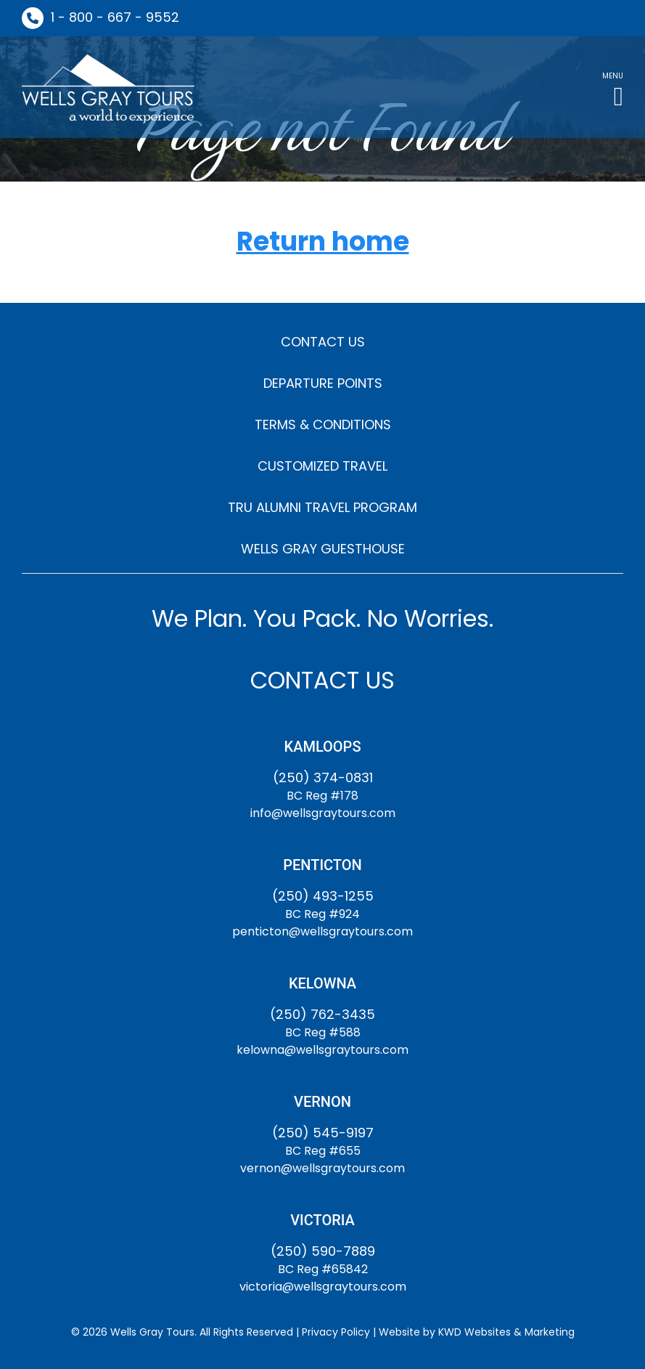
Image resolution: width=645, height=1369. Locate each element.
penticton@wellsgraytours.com (322, 931)
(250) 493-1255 (323, 896)
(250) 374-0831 (323, 777)
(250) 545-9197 (323, 1133)
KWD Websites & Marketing (506, 1332)
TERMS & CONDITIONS (323, 424)
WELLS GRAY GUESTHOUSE (323, 549)
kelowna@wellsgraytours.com (322, 1049)
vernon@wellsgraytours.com (322, 1168)
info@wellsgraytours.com (322, 813)
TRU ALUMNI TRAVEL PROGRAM (322, 507)
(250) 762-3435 (322, 1014)
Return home (323, 242)
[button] (612, 87)
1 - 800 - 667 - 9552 (115, 17)
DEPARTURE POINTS (322, 383)
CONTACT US (323, 342)
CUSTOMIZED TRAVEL (322, 466)
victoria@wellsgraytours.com (322, 1286)
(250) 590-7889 (323, 1251)
